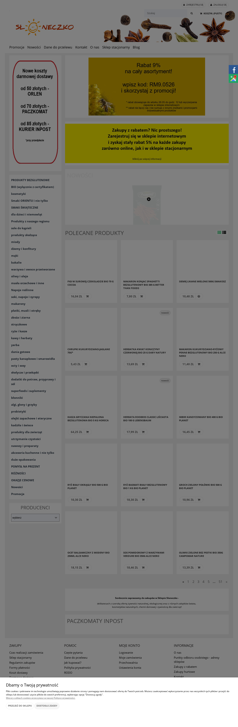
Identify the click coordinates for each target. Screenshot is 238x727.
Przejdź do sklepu (20, 706)
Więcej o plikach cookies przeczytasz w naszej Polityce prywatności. (40, 698)
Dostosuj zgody (47, 706)
